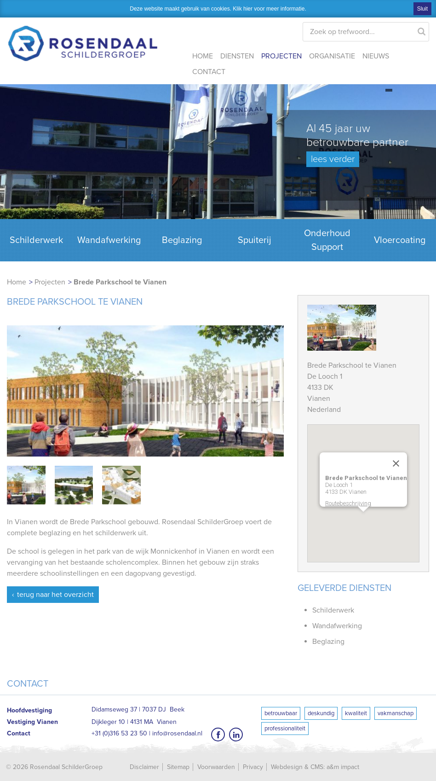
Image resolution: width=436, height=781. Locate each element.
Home (202, 56)
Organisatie (332, 56)
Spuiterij (254, 240)
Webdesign (287, 767)
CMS (316, 767)
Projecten (281, 56)
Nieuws (375, 56)
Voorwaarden (216, 767)
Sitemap (178, 767)
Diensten (237, 56)
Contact (208, 71)
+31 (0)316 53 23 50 (119, 733)
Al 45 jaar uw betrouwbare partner (357, 144)
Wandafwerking (109, 240)
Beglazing (182, 240)
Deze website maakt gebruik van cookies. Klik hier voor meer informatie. (218, 9)
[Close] (396, 463)
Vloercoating (399, 240)
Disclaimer (144, 767)
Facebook (218, 734)
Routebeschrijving (348, 503)
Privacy (253, 767)
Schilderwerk (36, 240)
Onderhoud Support (327, 240)
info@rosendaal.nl (177, 733)
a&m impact (343, 767)
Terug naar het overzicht (55, 594)
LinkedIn (236, 734)
